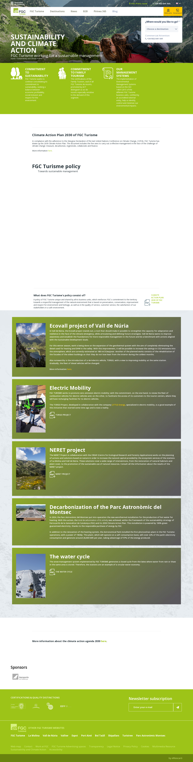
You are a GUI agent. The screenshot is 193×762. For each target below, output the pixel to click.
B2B (85, 11)
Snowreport (177, 11)
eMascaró (177, 758)
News (74, 11)
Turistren (127, 735)
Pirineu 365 (100, 11)
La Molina (34, 735)
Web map (16, 746)
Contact (28, 746)
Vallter (64, 735)
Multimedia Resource (163, 746)
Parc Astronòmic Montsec (150, 735)
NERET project (60, 474)
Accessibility (55, 749)
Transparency (96, 746)
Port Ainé (86, 735)
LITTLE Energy (118, 404)
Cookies (145, 746)
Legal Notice (113, 746)
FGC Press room (138, 3)
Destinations (57, 11)
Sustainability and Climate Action (28, 749)
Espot (75, 735)
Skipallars (113, 735)
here (50, 150)
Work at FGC (42, 746)
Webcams (168, 11)
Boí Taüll (100, 735)
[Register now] (177, 707)
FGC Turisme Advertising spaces (69, 746)
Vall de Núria (50, 735)
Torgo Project (60, 415)
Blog (115, 11)
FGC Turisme (37, 11)
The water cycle (61, 572)
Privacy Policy (130, 746)
